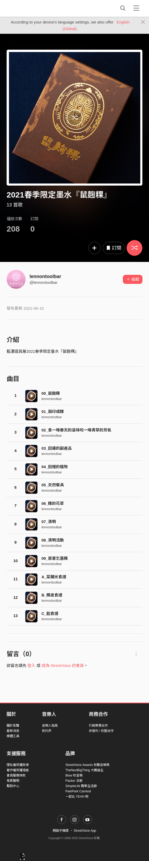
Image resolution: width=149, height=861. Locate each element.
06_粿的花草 (52, 503)
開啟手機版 (61, 830)
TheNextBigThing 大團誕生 (84, 770)
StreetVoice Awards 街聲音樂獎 (87, 765)
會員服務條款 (16, 775)
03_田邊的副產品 (56, 448)
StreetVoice (28, 8)
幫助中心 (13, 786)
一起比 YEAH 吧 (76, 796)
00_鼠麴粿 (50, 393)
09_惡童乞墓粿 (54, 558)
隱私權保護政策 (18, 765)
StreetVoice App (85, 830)
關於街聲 (13, 725)
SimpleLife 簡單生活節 (81, 786)
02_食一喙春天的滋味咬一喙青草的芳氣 (76, 430)
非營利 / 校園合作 (101, 731)
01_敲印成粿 (52, 411)
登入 (31, 665)
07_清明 (48, 521)
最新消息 (13, 731)
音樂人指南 (50, 725)
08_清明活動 (52, 540)
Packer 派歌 (74, 781)
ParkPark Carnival (78, 791)
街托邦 (46, 731)
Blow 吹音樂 (74, 775)
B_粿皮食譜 (51, 595)
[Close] (143, 22)
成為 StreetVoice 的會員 (63, 665)
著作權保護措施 (18, 770)
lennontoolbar (45, 276)
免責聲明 (13, 781)
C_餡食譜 (49, 613)
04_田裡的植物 (54, 466)
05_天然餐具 (52, 485)
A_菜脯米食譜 (53, 577)
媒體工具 (13, 736)
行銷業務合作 (98, 725)
